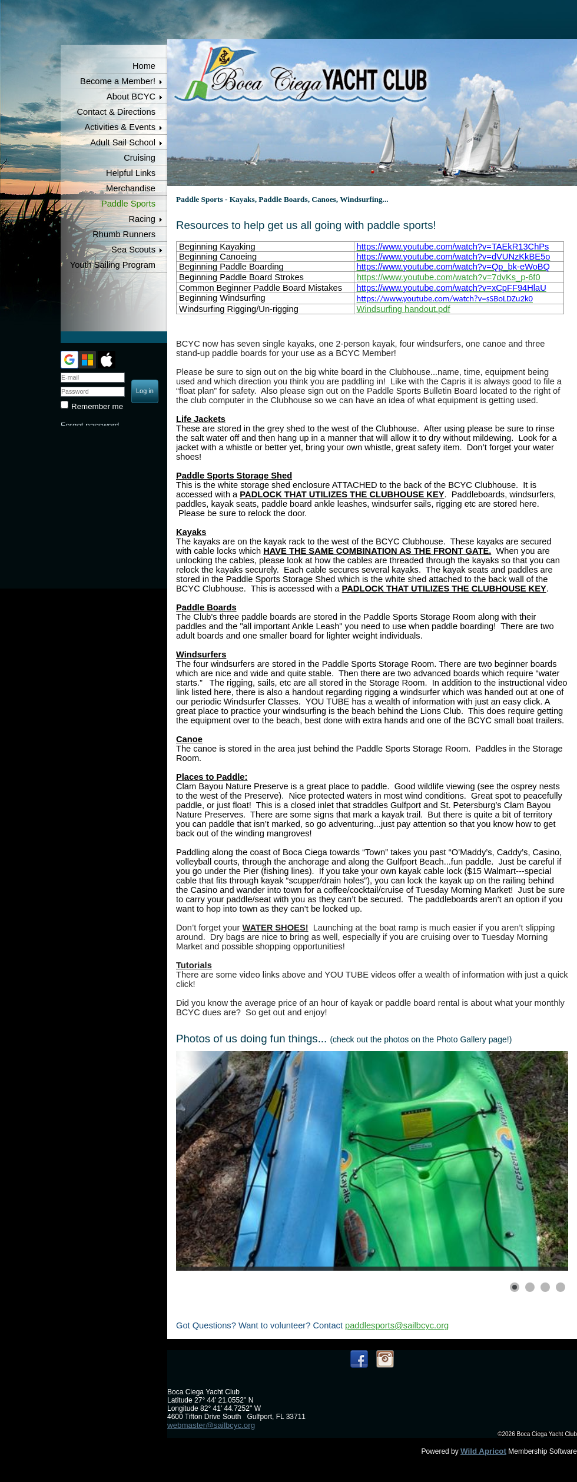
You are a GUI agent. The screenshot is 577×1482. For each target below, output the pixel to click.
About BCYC (131, 96)
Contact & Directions (116, 112)
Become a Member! (117, 81)
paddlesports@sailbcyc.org (397, 1325)
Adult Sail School (122, 142)
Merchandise (130, 188)
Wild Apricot (483, 1451)
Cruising (139, 157)
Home (143, 66)
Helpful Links (130, 173)
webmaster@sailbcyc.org (211, 1425)
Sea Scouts (133, 249)
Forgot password (90, 425)
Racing (141, 219)
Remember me (97, 406)
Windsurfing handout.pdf (403, 309)
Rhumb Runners (123, 234)
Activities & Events (119, 127)
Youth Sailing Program (112, 265)
